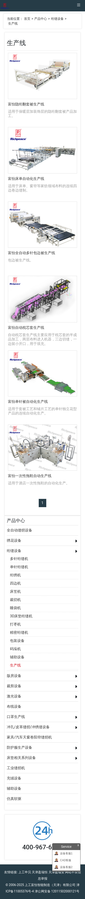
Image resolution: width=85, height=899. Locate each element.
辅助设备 (17, 657)
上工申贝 (24, 872)
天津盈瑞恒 (40, 872)
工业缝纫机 (16, 768)
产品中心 (40, 18)
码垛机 (15, 649)
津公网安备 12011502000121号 (57, 891)
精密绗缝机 (19, 632)
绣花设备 (14, 540)
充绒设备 (14, 778)
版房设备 (14, 676)
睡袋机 (15, 608)
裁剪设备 (14, 686)
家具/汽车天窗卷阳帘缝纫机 (29, 737)
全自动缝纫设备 (19, 530)
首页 (27, 18)
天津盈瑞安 (56, 872)
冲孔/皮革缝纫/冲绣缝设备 (28, 727)
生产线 (13, 23)
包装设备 (17, 640)
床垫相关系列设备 (21, 758)
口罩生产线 (16, 717)
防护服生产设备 (19, 747)
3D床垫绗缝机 (21, 616)
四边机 (15, 583)
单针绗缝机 (19, 567)
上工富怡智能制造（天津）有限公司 (50, 885)
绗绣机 (15, 575)
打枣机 (15, 624)
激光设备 (14, 696)
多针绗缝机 (19, 559)
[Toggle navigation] (78, 5)
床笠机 (15, 591)
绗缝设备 (57, 18)
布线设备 (14, 706)
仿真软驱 (14, 799)
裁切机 (15, 600)
